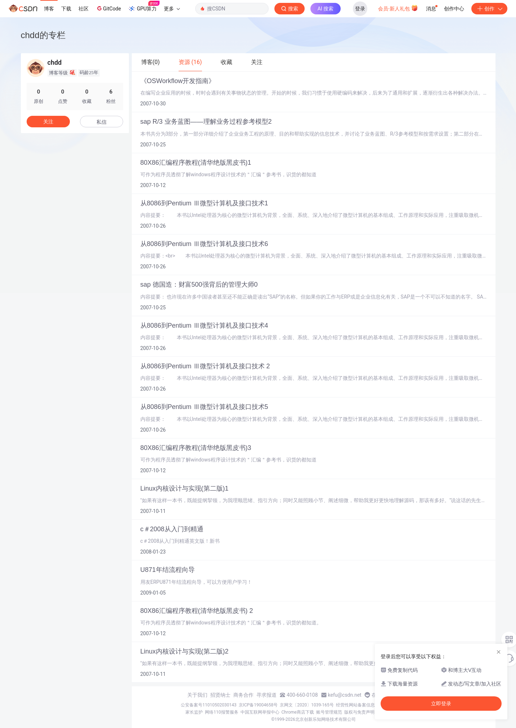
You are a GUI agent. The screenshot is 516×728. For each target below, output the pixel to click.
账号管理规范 (329, 712)
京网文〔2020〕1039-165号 (307, 704)
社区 (83, 9)
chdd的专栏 (43, 35)
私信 (102, 122)
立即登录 (441, 703)
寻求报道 (266, 695)
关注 (48, 121)
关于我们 (197, 695)
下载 (66, 9)
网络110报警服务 (221, 712)
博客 (49, 9)
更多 (172, 9)
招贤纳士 (220, 695)
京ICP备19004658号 (258, 704)
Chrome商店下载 (298, 712)
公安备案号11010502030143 (208, 704)
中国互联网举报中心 (260, 712)
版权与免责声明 (359, 712)
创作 (489, 9)
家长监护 (194, 712)
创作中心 (454, 9)
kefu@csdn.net (345, 695)
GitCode (108, 8)
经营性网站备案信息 (355, 704)
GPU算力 (144, 6)
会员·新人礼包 (398, 8)
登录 (360, 9)
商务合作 (243, 695)
